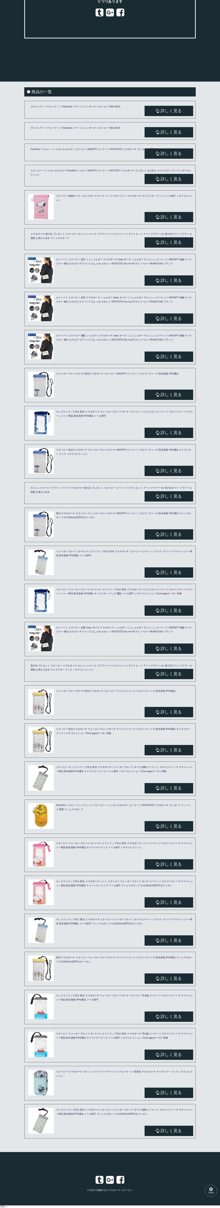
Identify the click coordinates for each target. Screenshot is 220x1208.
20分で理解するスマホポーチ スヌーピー (111, 1190)
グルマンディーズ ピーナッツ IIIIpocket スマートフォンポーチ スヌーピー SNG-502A (75, 106)
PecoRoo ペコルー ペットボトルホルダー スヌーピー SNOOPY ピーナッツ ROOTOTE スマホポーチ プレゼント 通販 (92, 149)
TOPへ (3, 1206)
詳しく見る (169, 110)
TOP (211, 1190)
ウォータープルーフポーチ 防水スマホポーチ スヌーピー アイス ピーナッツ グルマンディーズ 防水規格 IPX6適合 (116, 691)
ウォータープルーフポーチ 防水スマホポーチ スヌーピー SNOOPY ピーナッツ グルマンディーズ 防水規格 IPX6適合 (117, 373)
